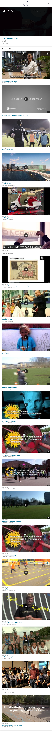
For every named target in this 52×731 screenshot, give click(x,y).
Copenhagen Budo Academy (9, 81)
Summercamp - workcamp (9, 555)
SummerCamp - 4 (6, 353)
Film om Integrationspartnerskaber (11, 521)
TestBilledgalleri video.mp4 (9, 218)
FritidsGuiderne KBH (7, 149)
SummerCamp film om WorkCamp (11, 455)
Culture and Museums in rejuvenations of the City (15, 285)
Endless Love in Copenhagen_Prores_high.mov (15, 115)
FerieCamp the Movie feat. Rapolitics (12, 622)
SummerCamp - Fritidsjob (9, 421)
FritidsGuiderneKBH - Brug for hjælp (12, 725)
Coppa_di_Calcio (6, 589)
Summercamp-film (7, 319)
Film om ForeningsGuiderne (9, 387)
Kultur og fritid (5, 40)
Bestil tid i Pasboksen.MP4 (9, 252)
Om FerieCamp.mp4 (7, 657)
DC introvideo (5, 691)
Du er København (6, 183)
